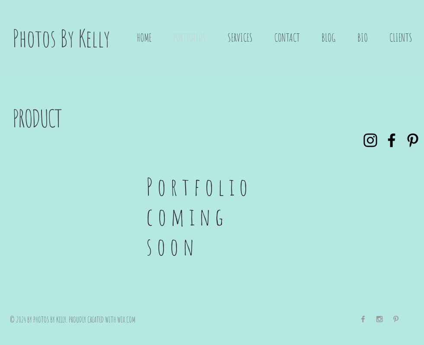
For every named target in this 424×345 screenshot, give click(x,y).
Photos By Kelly (61, 38)
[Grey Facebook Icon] (363, 319)
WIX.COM (126, 319)
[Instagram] (370, 140)
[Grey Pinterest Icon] (396, 319)
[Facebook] (391, 140)
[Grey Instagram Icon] (379, 319)
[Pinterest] (413, 140)
